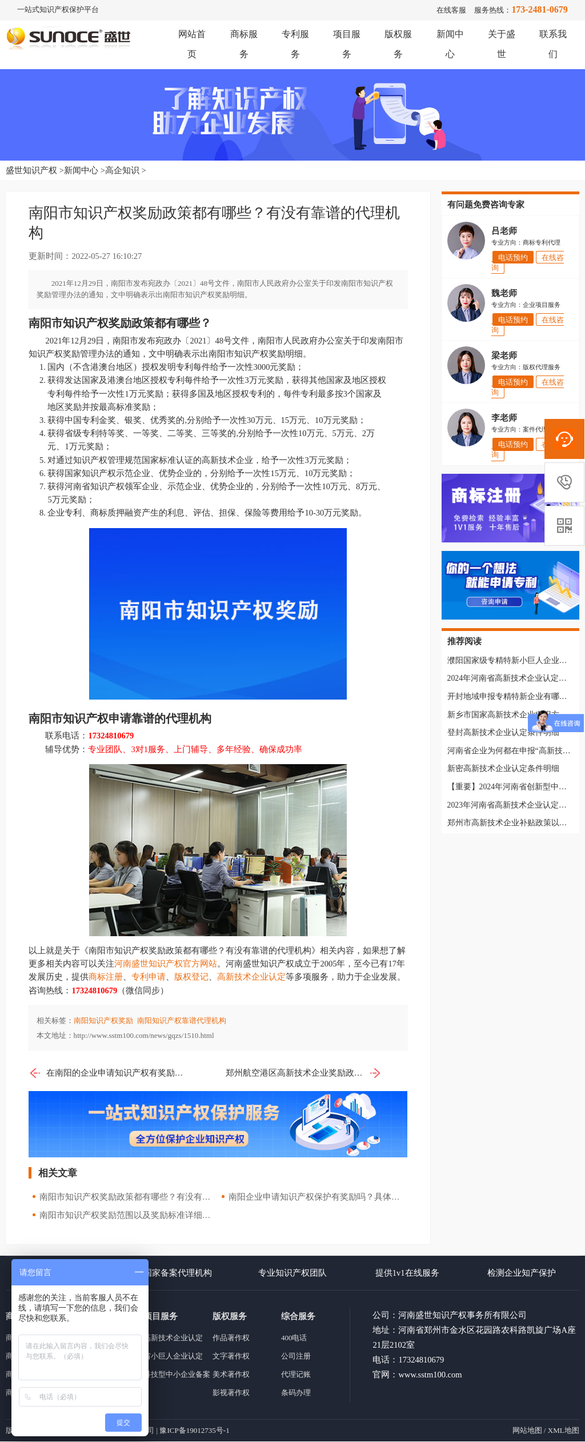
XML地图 (563, 1431)
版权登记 (191, 977)
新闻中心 (81, 170)
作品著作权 (231, 1338)
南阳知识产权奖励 (103, 1020)
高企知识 (122, 170)
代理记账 (296, 1375)
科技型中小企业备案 (176, 1375)
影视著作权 (231, 1393)
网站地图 (527, 1431)
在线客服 (451, 10)
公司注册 (296, 1356)
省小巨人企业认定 (173, 1356)
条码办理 (296, 1393)
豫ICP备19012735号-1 (194, 1431)
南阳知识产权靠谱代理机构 (181, 1020)
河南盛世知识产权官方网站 (165, 964)
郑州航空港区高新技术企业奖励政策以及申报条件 (304, 1073)
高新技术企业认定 (251, 977)
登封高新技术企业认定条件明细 (503, 733)
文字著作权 (231, 1356)
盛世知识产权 (31, 170)
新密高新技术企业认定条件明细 (503, 769)
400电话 (294, 1338)
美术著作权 (231, 1375)
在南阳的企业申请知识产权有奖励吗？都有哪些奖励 (107, 1073)
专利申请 (148, 977)
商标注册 (106, 977)
